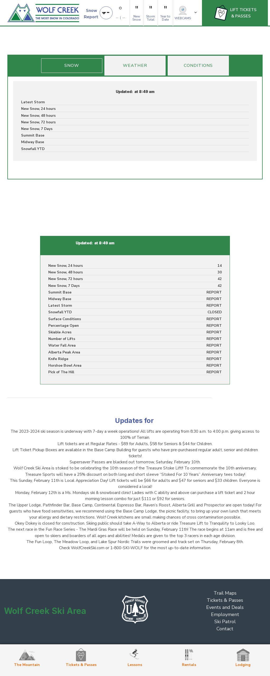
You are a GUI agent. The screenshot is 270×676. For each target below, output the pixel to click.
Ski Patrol (225, 621)
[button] (95, 12)
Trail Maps (225, 593)
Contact (224, 629)
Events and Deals (225, 607)
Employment (225, 614)
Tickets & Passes (225, 600)
